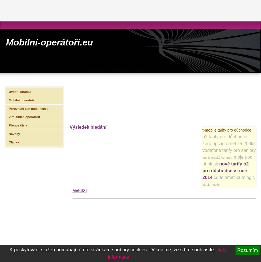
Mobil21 (79, 191)
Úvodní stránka (20, 91)
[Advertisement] (93, 101)
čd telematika (227, 177)
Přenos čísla (18, 125)
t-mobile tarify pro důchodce (226, 130)
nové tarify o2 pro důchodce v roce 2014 (225, 170)
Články (14, 142)
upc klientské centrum (217, 157)
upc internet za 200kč (234, 143)
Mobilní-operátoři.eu (49, 42)
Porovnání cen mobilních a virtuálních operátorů (28, 113)
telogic (248, 177)
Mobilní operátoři (21, 100)
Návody (14, 134)
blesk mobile (211, 184)
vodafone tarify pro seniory (229, 150)
